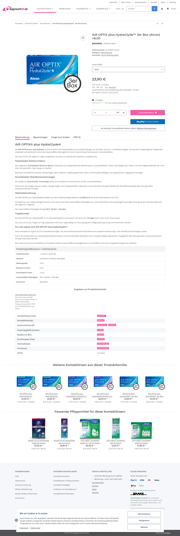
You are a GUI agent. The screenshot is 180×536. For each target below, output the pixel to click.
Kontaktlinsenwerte (62, 476)
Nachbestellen (141, 2)
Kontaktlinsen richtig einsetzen (66, 480)
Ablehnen (143, 527)
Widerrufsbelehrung (23, 489)
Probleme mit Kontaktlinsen (65, 489)
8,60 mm (100, 334)
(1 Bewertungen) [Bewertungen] (104, 43)
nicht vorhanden (103, 348)
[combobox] (128, 69)
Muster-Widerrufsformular (26, 494)
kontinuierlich (102, 325)
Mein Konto (126, 2)
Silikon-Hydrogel (103, 343)
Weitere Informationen (146, 128)
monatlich (112, 325)
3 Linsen (100, 330)
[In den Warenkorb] (17, 31)
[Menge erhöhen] (123, 112)
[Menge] (106, 112)
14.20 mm (101, 339)
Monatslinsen (106, 52)
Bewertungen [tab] (40, 137)
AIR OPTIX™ (101, 316)
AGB (17, 476)
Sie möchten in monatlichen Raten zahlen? (128, 128)
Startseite (113, 2)
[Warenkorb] (171, 8)
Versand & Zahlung (23, 485)
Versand (112, 87)
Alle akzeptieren (143, 514)
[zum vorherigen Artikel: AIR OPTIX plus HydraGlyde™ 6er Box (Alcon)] (157, 23)
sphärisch (101, 320)
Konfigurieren (143, 521)
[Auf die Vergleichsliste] (83, 37)
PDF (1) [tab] (77, 137)
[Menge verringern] (95, 112)
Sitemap (172, 2)
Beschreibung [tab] (22, 137)
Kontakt (154, 2)
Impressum (19, 498)
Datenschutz (20, 480)
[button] (162, 8)
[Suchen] (139, 8)
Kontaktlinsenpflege (62, 485)
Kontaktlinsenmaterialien (64, 494)
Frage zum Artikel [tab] (60, 137)
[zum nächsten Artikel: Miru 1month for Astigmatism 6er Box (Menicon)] (162, 23)
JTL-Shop (167, 533)
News (163, 2)
